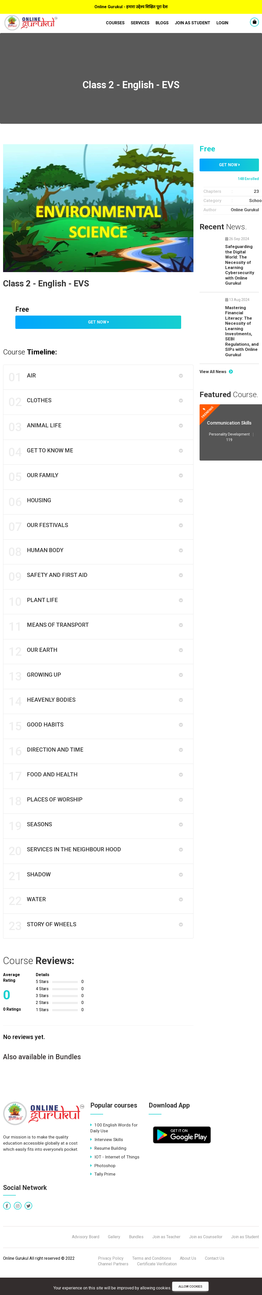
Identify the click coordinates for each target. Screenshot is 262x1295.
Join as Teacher (166, 1257)
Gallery (114, 1257)
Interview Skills (106, 1160)
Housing (30, 506)
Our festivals (38, 532)
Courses (115, 22)
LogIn (222, 22)
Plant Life (33, 610)
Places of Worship (45, 816)
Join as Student (192, 22)
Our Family (33, 481)
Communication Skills (229, 423)
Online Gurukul (245, 209)
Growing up (35, 687)
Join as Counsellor (205, 1257)
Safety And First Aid (48, 584)
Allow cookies (190, 1286)
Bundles (136, 1257)
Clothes (30, 403)
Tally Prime (102, 1194)
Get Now (98, 322)
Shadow (30, 894)
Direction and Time (46, 765)
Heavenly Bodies (42, 713)
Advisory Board (85, 1257)
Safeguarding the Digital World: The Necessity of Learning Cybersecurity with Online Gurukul (239, 265)
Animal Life (35, 429)
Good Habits (36, 739)
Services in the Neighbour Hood (65, 868)
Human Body (36, 558)
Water (27, 920)
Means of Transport (49, 636)
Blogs (162, 22)
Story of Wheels (42, 946)
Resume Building (108, 1168)
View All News (216, 371)
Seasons (30, 842)
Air (22, 377)
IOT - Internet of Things (114, 1177)
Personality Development (229, 434)
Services (140, 22)
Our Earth (33, 661)
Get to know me (41, 455)
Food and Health (43, 791)
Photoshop (102, 1185)
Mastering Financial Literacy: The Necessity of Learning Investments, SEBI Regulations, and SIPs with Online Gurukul (242, 331)
